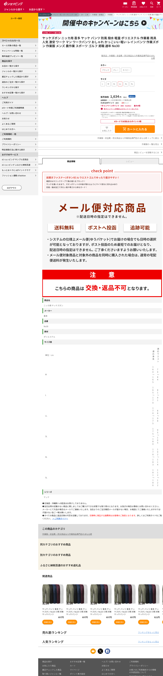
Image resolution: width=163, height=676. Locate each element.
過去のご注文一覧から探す (13, 82)
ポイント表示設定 (77, 673)
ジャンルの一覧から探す (12, 71)
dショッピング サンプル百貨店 (15, 159)
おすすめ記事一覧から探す (13, 92)
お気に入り (107, 130)
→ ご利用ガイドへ (60, 518)
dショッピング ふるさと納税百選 (16, 164)
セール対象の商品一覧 (11, 45)
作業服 (109, 14)
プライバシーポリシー (11, 144)
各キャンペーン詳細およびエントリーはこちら (121, 109)
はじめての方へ (8, 129)
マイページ (74, 669)
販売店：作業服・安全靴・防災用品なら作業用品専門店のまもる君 (128, 56)
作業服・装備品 (98, 14)
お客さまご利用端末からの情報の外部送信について (142, 671)
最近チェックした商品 (51, 669)
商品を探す (47, 661)
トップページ (44, 14)
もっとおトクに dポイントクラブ (16, 170)
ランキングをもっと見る (148, 632)
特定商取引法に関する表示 (13, 149)
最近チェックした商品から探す (15, 76)
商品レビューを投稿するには (146, 152)
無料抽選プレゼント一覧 (12, 56)
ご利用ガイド (7, 102)
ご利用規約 (6, 139)
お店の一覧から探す (10, 66)
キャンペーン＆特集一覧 (12, 50)
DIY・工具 (84, 14)
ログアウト (12, 187)
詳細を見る (48, 622)
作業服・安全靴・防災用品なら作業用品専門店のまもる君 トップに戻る (128, 138)
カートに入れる (135, 129)
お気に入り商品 (49, 665)
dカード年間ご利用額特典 (13, 107)
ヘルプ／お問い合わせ (11, 113)
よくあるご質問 (8, 123)
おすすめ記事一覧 (77, 661)
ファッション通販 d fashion (14, 175)
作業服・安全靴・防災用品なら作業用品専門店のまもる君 (67, 534)
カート (73, 665)
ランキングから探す (10, 87)
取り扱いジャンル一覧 (51, 673)
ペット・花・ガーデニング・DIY (65, 14)
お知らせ (6, 118)
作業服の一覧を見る (150, 144)
